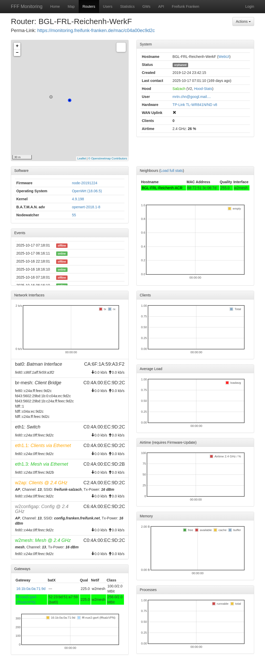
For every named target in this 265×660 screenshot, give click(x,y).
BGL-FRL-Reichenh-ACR (162, 188)
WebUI (224, 57)
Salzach (179, 89)
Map (71, 6)
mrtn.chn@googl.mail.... (192, 97)
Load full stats (171, 170)
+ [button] (17, 46)
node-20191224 (84, 183)
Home (55, 6)
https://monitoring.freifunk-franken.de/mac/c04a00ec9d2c (96, 30)
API (161, 6)
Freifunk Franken (185, 6)
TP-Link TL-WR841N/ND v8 (195, 105)
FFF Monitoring (26, 6)
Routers (89, 6)
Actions (243, 21)
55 (74, 215)
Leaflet (81, 158)
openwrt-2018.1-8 (86, 207)
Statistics (127, 6)
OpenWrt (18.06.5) (87, 191)
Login (249, 6)
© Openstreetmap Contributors (107, 158)
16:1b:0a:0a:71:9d (31, 589)
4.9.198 (78, 199)
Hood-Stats (203, 89)
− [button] (17, 53)
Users (108, 6)
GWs (146, 6)
